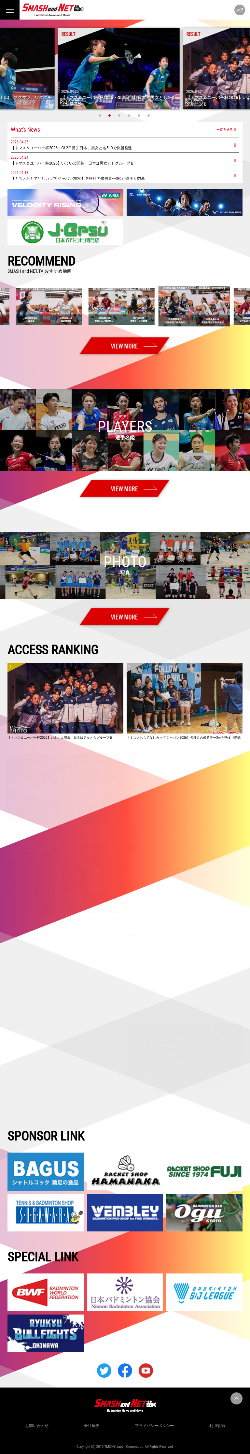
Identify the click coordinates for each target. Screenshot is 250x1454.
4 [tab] (130, 115)
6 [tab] (149, 115)
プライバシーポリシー (154, 1425)
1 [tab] (100, 115)
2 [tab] (110, 115)
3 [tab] (120, 115)
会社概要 (92, 1425)
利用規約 (217, 1425)
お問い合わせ (37, 1425)
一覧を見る (224, 129)
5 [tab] (139, 115)
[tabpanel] (125, 68)
